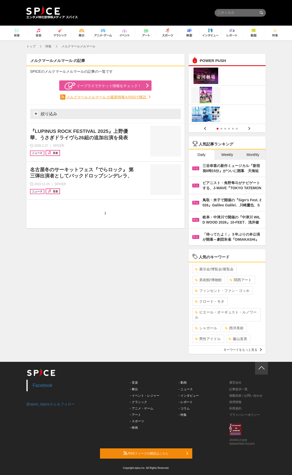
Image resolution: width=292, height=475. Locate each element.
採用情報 (235, 402)
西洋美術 (234, 328)
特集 (48, 46)
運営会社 (235, 382)
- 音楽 (134, 382)
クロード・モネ (209, 301)
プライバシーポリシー (244, 415)
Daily (201, 155)
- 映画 (134, 427)
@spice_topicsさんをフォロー (50, 404)
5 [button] (233, 129)
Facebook (43, 385)
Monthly (253, 155)
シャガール (206, 328)
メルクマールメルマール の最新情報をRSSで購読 (107, 97)
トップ (31, 46)
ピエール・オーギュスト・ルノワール (226, 314)
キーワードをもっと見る (243, 350)
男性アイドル (208, 339)
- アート (135, 415)
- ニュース (185, 389)
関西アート (240, 280)
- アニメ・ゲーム (141, 408)
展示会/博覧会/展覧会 (214, 269)
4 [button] (229, 129)
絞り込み (45, 113)
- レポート (185, 402)
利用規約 (235, 408)
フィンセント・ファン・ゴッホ (222, 291)
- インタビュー (188, 395)
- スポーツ (137, 421)
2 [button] (221, 129)
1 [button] (217, 129)
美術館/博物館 (208, 280)
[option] (227, 95)
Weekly (227, 155)
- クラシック (138, 402)
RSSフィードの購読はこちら (156, 453)
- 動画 (182, 382)
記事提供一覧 (238, 389)
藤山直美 (237, 339)
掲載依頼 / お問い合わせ (246, 395)
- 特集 (182, 415)
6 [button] (237, 129)
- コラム (183, 408)
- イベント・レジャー (144, 395)
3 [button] (225, 129)
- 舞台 (134, 389)
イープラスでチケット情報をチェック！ (103, 85)
